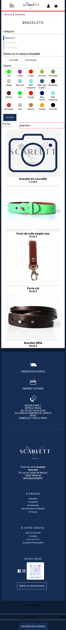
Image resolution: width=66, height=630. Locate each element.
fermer (33, 602)
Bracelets (20, 14)
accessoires (33, 505)
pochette (10, 42)
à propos (33, 512)
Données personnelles (33, 542)
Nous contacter (33, 532)
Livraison (33, 536)
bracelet (10, 38)
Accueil (8, 14)
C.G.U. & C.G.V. (33, 539)
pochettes (33, 502)
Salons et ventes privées (32, 585)
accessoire (11, 47)
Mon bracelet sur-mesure (33, 508)
